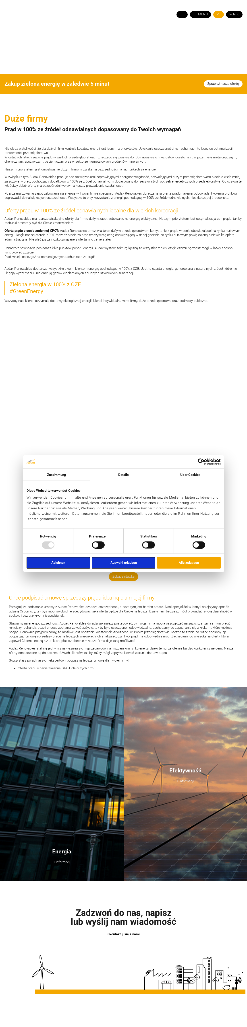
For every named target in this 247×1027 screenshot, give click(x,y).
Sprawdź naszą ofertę (223, 84)
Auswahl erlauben (123, 563)
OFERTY (111, 33)
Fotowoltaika (86, 33)
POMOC (130, 33)
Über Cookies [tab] (190, 475)
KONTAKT (150, 33)
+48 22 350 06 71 (228, 24)
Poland (234, 14)
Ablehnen (58, 563)
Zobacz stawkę (123, 577)
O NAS (42, 33)
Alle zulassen (189, 563)
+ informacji (61, 862)
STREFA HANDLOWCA (225, 33)
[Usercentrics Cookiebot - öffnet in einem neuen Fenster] (201, 461)
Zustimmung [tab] (56, 475)
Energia (60, 33)
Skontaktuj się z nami (124, 934)
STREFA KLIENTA (187, 33)
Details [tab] (123, 475)
